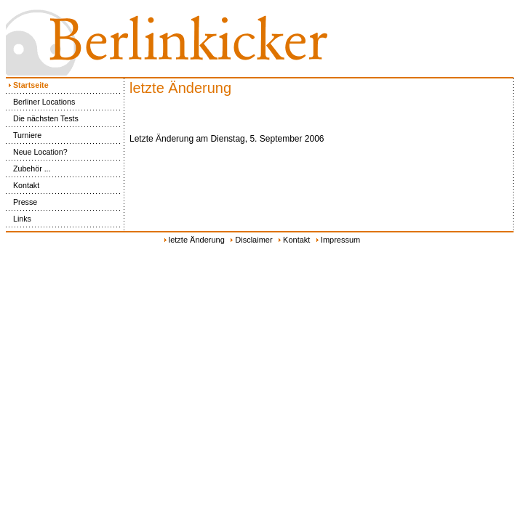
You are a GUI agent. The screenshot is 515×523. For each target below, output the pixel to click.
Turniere (23, 135)
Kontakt (22, 185)
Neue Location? (37, 151)
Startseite (27, 85)
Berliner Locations (40, 101)
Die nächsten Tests (42, 118)
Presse (21, 202)
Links (18, 218)
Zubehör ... (28, 168)
